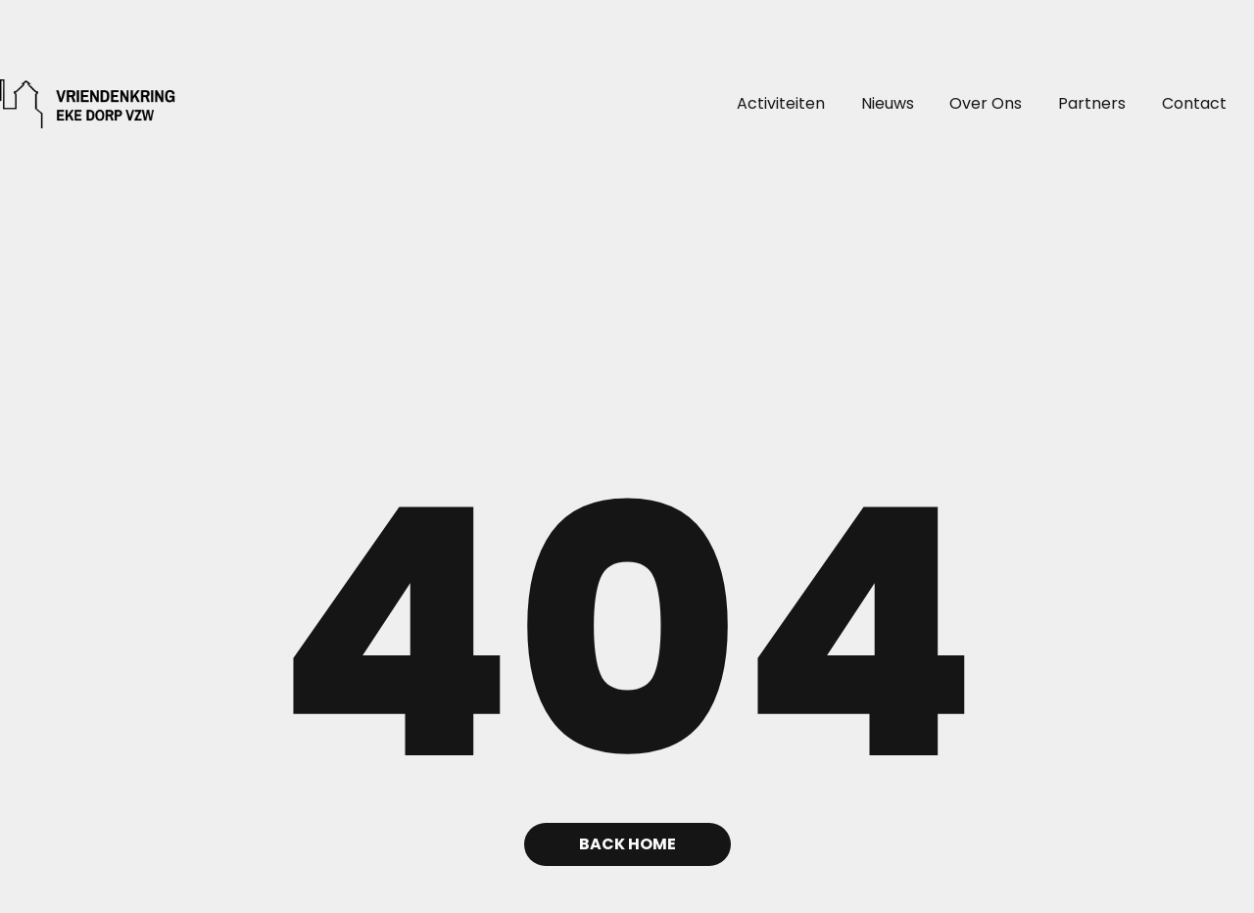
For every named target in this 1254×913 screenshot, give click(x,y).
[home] (55, 103)
